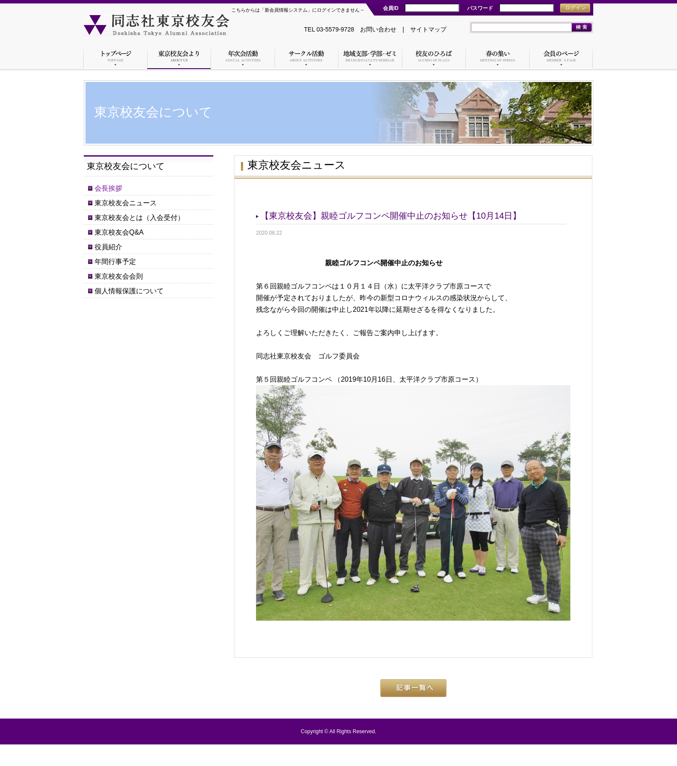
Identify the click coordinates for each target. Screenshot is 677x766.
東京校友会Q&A (119, 232)
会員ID (391, 8)
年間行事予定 (115, 261)
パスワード (480, 8)
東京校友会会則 (119, 276)
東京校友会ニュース (126, 203)
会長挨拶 (108, 188)
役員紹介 (108, 247)
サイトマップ (428, 29)
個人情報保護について (129, 291)
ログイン (575, 8)
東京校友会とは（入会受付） (139, 217)
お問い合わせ (378, 29)
